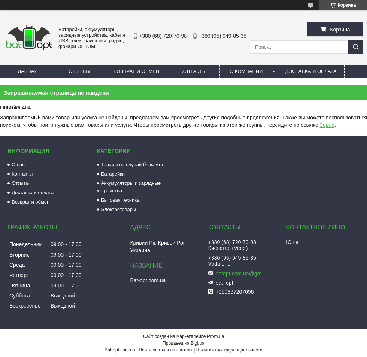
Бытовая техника (120, 200)
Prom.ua (215, 336)
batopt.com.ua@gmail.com (242, 274)
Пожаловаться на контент (165, 350)
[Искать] (355, 47)
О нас (18, 164)
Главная (26, 71)
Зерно (327, 125)
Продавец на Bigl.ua (183, 343)
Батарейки (113, 174)
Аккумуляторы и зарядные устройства (129, 186)
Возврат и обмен (136, 71)
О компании (246, 71)
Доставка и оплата (310, 71)
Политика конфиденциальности (229, 350)
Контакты (193, 71)
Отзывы (79, 71)
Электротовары (118, 209)
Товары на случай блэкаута (132, 164)
